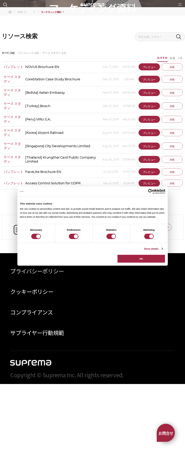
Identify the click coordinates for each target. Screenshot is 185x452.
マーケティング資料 (51, 80)
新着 (172, 126)
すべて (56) (8, 121)
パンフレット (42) (28, 121)
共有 (172, 135)
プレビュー (149, 135)
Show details (151, 248)
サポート (22, 80)
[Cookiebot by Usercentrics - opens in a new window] (150, 191)
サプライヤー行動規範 (37, 401)
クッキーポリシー (31, 360)
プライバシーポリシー (37, 339)
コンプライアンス (31, 380)
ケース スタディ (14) (54, 121)
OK (141, 258)
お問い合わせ (157, 295)
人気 (179, 126)
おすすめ (162, 126)
